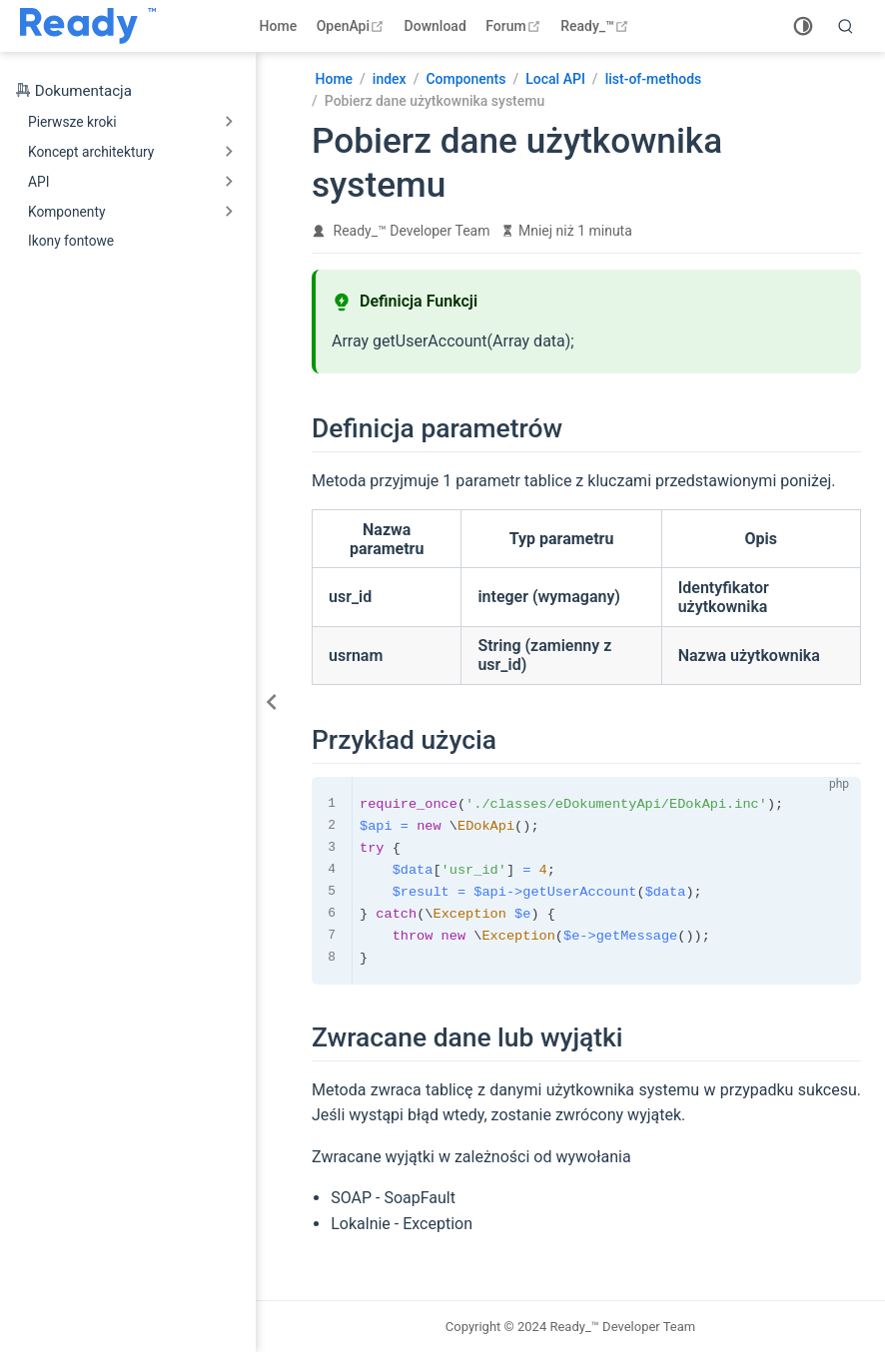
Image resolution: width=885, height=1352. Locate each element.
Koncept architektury (91, 152)
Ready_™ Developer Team (412, 231)
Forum (514, 26)
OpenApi (353, 26)
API (38, 182)
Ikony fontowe (71, 241)
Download (435, 26)
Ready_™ (596, 26)
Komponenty (66, 212)
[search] (846, 26)
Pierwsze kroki (72, 122)
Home (279, 26)
